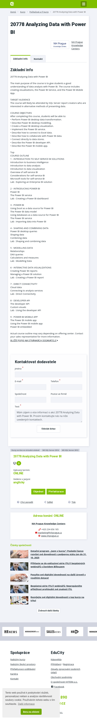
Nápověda (56, 659)
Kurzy (22, 12)
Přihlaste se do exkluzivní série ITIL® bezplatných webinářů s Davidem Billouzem (58, 565)
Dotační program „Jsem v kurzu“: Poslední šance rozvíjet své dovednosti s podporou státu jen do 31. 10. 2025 (59, 554)
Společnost (20, 393)
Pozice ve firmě (59, 393)
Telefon (55, 381)
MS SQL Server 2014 (51, 450)
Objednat (38, 491)
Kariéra (14, 673)
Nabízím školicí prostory (22, 664)
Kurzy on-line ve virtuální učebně (25, 450)
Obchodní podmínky (61, 677)
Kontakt (38, 58)
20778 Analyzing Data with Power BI (69, 12)
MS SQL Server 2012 (70, 450)
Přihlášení (56, 664)
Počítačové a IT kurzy (39, 12)
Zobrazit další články (48, 610)
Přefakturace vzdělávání (22, 669)
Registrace (68, 664)
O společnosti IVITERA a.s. (64, 681)
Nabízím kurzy (17, 659)
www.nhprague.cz (50, 535)
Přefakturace (56, 491)
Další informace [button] (26, 704)
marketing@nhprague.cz (50, 532)
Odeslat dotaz (48, 429)
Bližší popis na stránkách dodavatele (34, 340)
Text (18, 406)
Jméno (19, 368)
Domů (13, 12)
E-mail (19, 381)
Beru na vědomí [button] (31, 712)
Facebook (57, 686)
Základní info (20, 58)
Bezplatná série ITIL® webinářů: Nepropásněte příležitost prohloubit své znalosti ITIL (56, 587)
